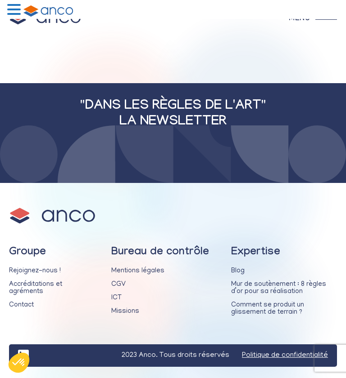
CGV (118, 284)
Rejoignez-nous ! (35, 271)
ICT (116, 298)
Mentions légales (137, 271)
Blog (238, 271)
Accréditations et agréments (35, 288)
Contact (21, 305)
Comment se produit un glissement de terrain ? (267, 309)
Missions (125, 311)
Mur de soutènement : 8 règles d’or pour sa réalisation (278, 288)
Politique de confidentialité (285, 355)
